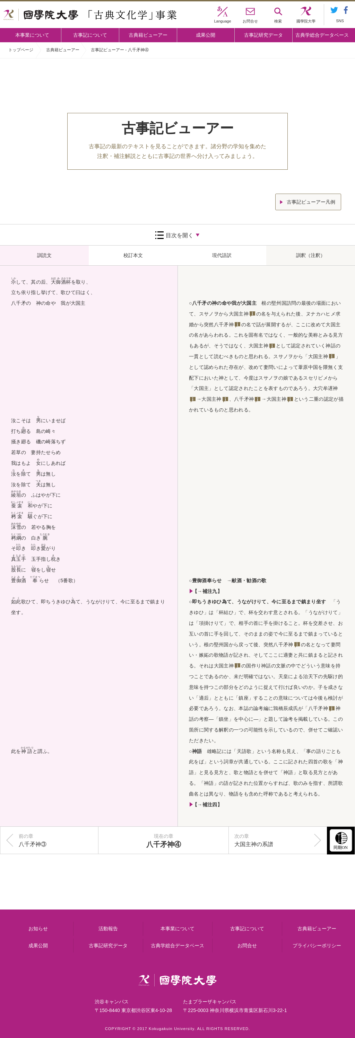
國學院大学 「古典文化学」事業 (89, 15)
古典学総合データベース (322, 35)
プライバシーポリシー (317, 945)
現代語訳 (222, 255)
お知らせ (38, 928)
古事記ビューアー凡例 (311, 202)
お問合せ (247, 945)
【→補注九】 (207, 591)
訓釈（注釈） (310, 255)
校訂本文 (133, 255)
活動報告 (108, 928)
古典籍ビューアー (148, 35)
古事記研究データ (263, 35)
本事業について (32, 35)
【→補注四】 (207, 804)
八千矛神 (224, 324)
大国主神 (239, 314)
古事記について (90, 35)
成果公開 (205, 35)
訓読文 (44, 255)
